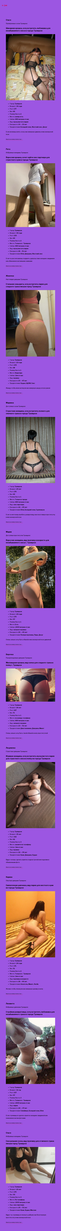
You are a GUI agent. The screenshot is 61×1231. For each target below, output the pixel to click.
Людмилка (10, 748)
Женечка (10, 276)
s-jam (4, 5)
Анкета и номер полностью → (14, 139)
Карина (9, 877)
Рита (8, 149)
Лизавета (10, 1004)
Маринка (10, 403)
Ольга (8, 20)
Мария (9, 532)
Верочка (9, 654)
